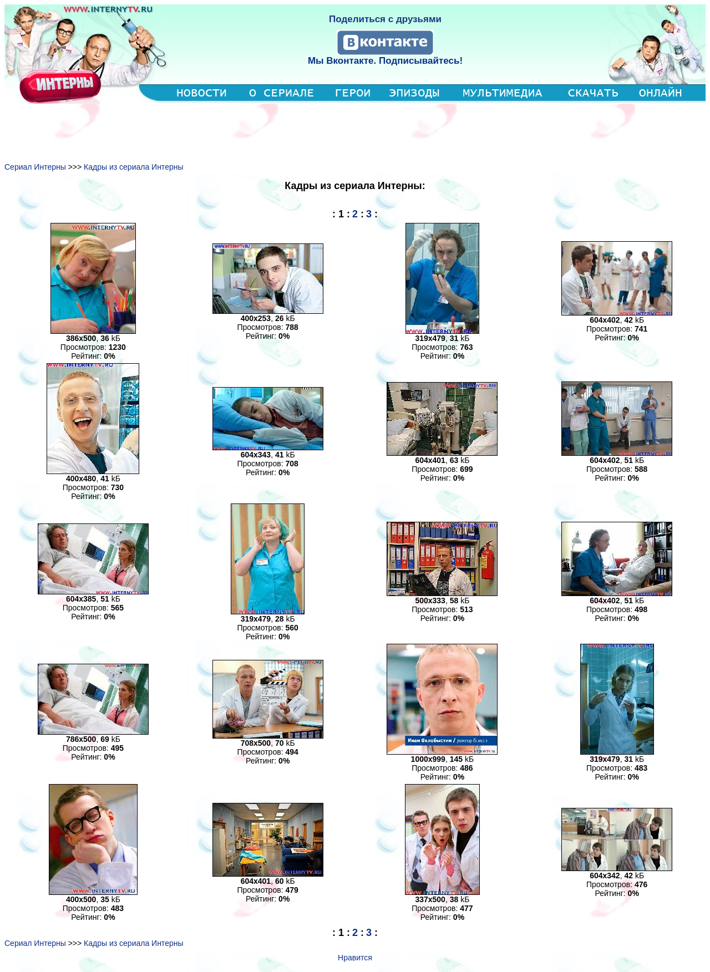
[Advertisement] (355, 129)
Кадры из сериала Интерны (133, 166)
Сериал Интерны (35, 166)
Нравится (355, 957)
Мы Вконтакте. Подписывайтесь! (385, 60)
